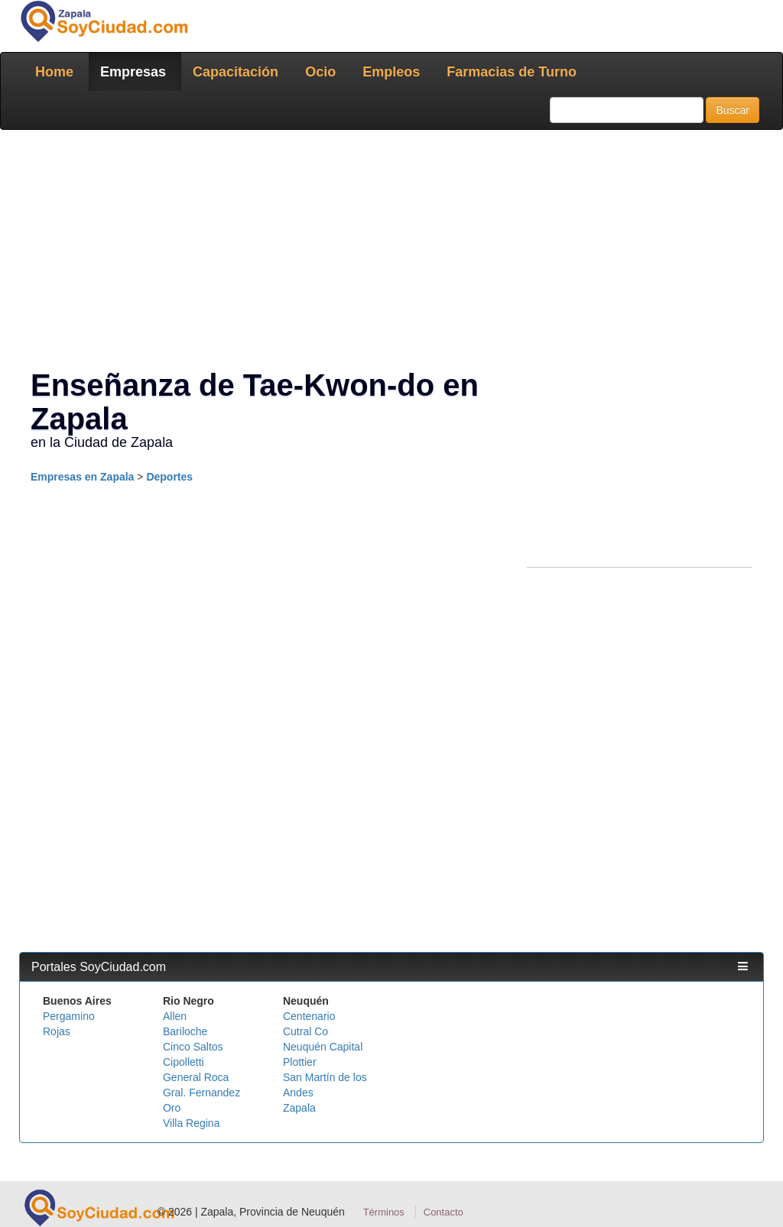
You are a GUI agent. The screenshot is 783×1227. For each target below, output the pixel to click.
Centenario (309, 1016)
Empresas (133, 71)
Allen (175, 1016)
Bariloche (185, 1031)
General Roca (196, 1077)
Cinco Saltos (193, 1047)
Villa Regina (191, 1123)
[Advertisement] (391, 252)
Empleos (391, 71)
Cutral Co (305, 1031)
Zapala (299, 1108)
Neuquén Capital (322, 1047)
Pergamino (69, 1016)
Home (54, 71)
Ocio (320, 71)
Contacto (443, 1212)
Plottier (300, 1062)
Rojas (56, 1031)
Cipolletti (183, 1062)
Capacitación (235, 71)
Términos (383, 1212)
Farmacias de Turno (512, 71)
